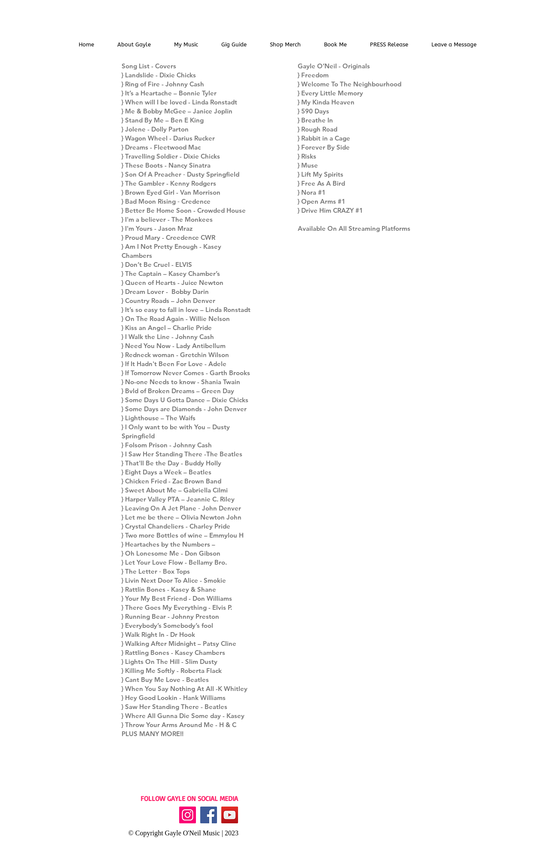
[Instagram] (187, 815)
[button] (186, 44)
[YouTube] (229, 815)
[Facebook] (208, 815)
